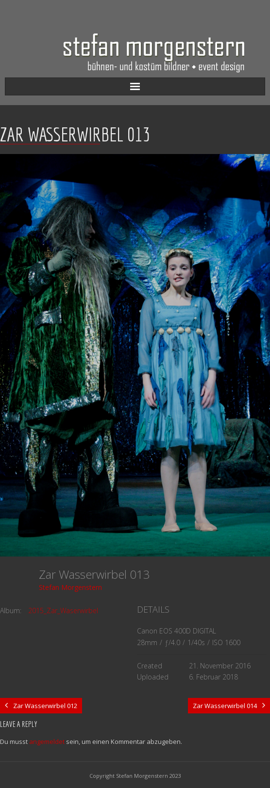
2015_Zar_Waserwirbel (63, 610)
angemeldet (47, 741)
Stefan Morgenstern (70, 587)
